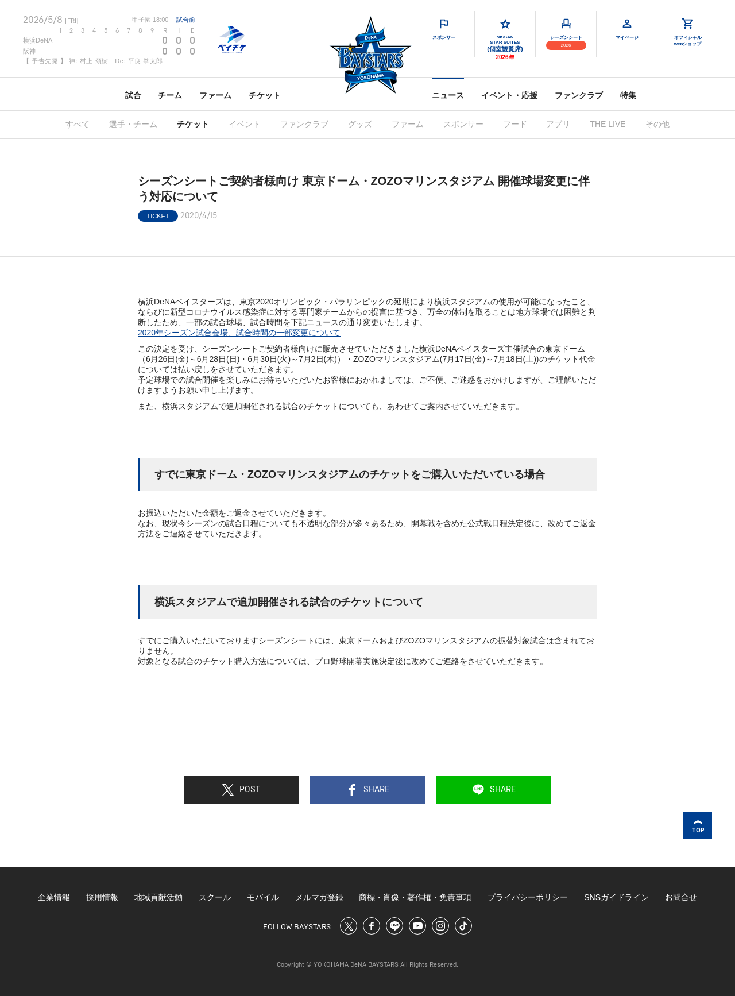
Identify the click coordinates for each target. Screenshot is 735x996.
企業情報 (54, 897)
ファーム (215, 95)
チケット (265, 95)
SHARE (367, 790)
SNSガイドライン (616, 897)
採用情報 (102, 897)
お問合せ (681, 897)
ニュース (448, 95)
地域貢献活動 (158, 897)
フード (515, 124)
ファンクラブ (579, 95)
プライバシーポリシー (528, 897)
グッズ (360, 124)
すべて (77, 124)
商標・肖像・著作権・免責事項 (415, 897)
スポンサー (463, 124)
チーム (170, 95)
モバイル (263, 897)
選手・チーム (133, 124)
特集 (628, 95)
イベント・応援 (509, 95)
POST (241, 790)
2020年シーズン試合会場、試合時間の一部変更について (239, 332)
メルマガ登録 (319, 897)
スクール (215, 897)
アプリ (558, 124)
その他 (657, 124)
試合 (133, 95)
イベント (245, 124)
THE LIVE (607, 124)
